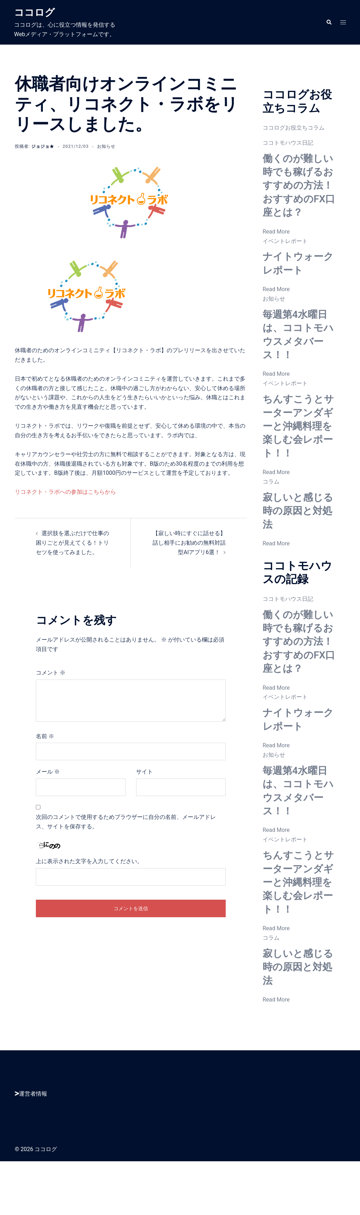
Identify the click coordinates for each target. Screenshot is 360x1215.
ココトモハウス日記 (288, 142)
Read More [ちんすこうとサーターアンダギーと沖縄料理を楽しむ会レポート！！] (276, 499)
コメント (50, 672)
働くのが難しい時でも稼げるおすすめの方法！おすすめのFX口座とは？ (298, 191)
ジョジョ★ (42, 146)
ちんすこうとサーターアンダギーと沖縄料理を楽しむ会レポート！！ (297, 446)
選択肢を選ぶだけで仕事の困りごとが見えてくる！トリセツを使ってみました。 (72, 543)
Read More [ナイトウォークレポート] (276, 303)
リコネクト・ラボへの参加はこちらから (65, 491)
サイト (144, 771)
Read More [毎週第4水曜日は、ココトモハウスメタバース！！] (276, 387)
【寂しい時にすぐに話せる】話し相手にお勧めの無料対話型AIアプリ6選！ (189, 543)
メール (48, 771)
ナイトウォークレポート (297, 276)
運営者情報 (31, 1147)
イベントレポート (285, 254)
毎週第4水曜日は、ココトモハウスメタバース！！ (299, 347)
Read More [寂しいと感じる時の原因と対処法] (276, 570)
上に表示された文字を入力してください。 (89, 861)
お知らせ (106, 146)
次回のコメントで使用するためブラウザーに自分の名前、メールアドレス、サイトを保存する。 (126, 822)
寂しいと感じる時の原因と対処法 (297, 537)
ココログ (37, 12)
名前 (45, 736)
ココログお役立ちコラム (293, 127)
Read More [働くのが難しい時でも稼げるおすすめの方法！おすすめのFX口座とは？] (276, 245)
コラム (271, 508)
